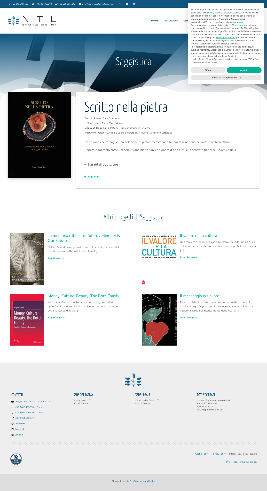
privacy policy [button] (213, 417)
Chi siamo (226, 3)
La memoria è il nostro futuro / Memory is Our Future (84, 238)
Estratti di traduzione (103, 164)
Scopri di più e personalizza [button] (226, 482)
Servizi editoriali (194, 20)
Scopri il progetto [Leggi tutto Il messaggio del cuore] (188, 317)
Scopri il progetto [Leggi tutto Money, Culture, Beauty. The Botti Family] (56, 317)
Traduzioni (170, 20)
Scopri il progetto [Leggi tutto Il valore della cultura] (188, 257)
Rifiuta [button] (208, 474)
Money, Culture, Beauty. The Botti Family (83, 296)
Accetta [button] (244, 474)
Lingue (240, 3)
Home (154, 20)
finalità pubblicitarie (225, 442)
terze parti (240, 429)
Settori (216, 20)
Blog (253, 3)
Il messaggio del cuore (199, 296)
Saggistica (94, 176)
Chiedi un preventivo (242, 20)
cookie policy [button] (236, 426)
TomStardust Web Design (142, 481)
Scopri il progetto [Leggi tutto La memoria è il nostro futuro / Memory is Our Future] (56, 258)
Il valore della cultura (198, 235)
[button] (167, 164)
